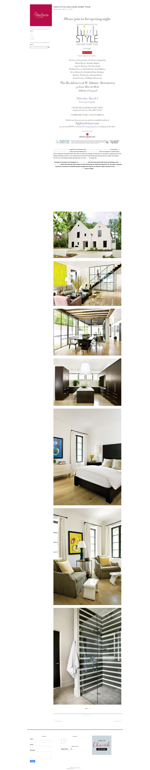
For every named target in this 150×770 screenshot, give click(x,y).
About (31, 35)
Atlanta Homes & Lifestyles (61, 149)
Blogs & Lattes (78, 768)
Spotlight (32, 39)
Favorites (32, 37)
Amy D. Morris (82, 162)
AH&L (89, 708)
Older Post (117, 721)
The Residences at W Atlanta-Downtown (98, 149)
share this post (87, 715)
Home (31, 33)
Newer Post (58, 721)
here (87, 158)
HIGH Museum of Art (93, 151)
